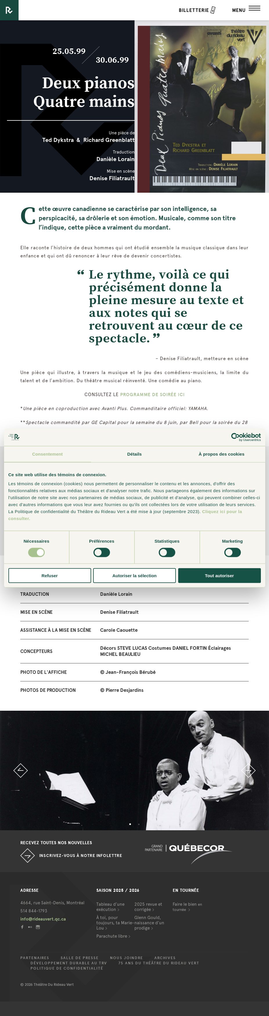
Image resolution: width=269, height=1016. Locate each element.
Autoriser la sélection (134, 575)
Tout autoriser (219, 575)
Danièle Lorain (115, 159)
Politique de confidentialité (66, 968)
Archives (165, 958)
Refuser (49, 575)
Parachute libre (111, 936)
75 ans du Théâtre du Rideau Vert (158, 963)
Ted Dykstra (58, 139)
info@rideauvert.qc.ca (43, 919)
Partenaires (34, 958)
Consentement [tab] (47, 453)
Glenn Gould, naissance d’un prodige (149, 923)
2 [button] (139, 824)
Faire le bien (187, 907)
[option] (134, 770)
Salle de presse (80, 958)
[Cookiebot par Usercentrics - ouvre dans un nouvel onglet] (235, 437)
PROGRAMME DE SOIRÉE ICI (152, 394)
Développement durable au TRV (68, 963)
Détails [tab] (134, 453)
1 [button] (130, 824)
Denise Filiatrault (112, 178)
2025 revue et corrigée (148, 907)
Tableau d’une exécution (110, 907)
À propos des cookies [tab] (222, 453)
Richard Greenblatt (109, 139)
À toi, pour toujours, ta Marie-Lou (115, 923)
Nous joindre (126, 958)
